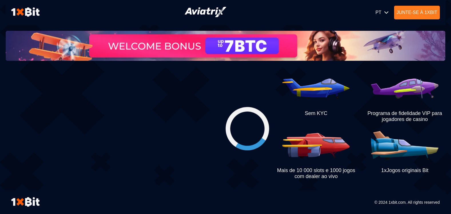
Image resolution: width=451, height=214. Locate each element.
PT (382, 12)
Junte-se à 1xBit (416, 12)
